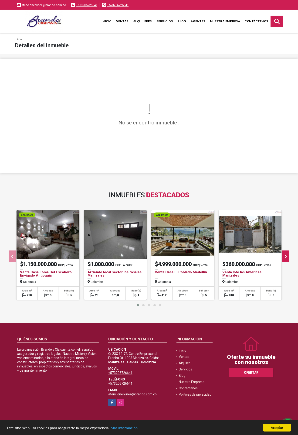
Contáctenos (256, 21)
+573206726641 (86, 5)
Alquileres (142, 21)
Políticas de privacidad (195, 394)
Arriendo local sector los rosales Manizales (115, 273)
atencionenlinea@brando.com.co (132, 394)
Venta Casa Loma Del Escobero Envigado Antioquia (46, 273)
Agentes (198, 21)
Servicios (164, 21)
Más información (124, 427)
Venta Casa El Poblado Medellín (181, 272)
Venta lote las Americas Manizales (241, 273)
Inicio (107, 21)
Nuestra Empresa (225, 21)
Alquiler (184, 363)
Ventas (122, 21)
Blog (181, 21)
